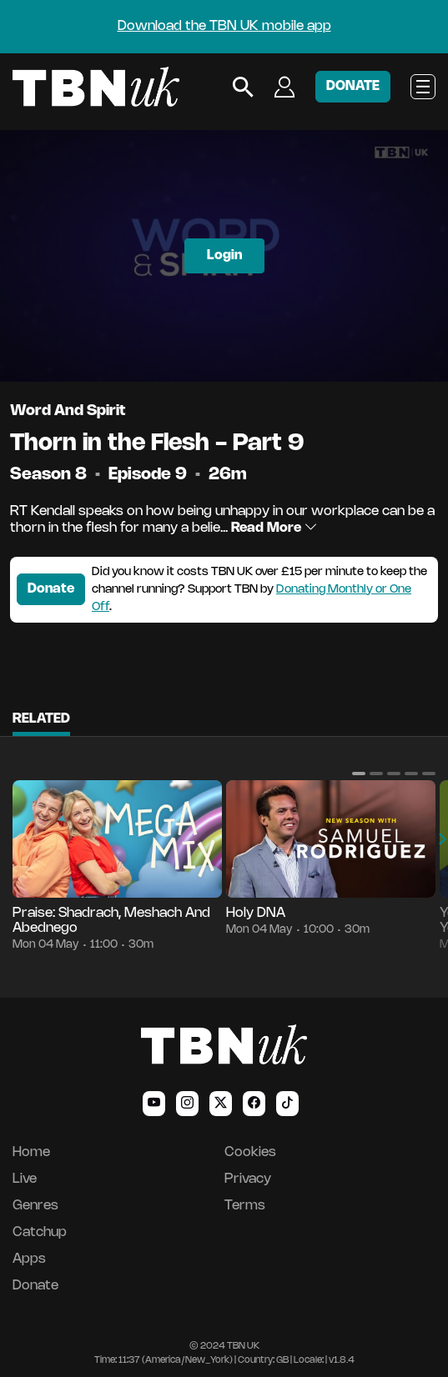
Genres (35, 1205)
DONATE (353, 86)
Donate (51, 589)
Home (31, 1152)
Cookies (250, 1152)
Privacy (247, 1179)
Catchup (40, 1232)
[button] (358, 773)
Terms (244, 1205)
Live (25, 1179)
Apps (29, 1259)
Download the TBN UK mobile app (224, 26)
